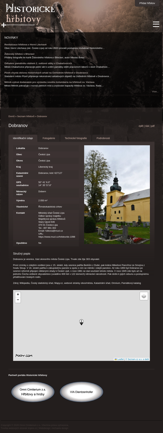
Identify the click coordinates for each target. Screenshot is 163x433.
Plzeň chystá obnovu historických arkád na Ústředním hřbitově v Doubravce (46, 72)
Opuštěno (21, 243)
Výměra (20, 200)
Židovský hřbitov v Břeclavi (19, 54)
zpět (141, 126)
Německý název (21, 193)
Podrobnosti (103, 138)
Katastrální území (22, 174)
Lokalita (20, 148)
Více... (155, 91)
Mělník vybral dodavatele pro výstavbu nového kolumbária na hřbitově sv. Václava (49, 82)
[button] (81, 322)
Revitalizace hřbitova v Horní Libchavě (25, 44)
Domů (12, 116)
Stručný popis (21, 253)
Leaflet (119, 359)
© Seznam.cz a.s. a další (137, 359)
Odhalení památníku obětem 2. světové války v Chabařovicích (38, 63)
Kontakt (20, 213)
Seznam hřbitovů (26, 116)
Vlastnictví (22, 206)
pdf (152, 126)
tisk (147, 126)
